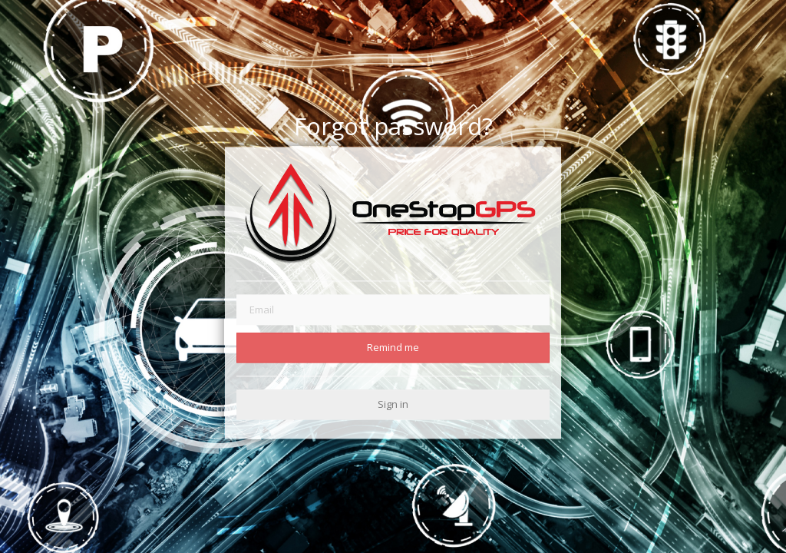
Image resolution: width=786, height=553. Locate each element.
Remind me (393, 347)
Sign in (393, 404)
